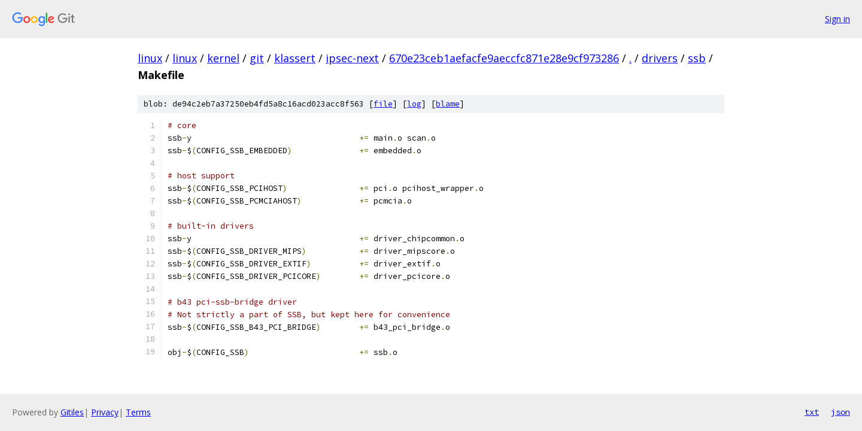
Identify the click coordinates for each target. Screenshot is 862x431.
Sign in (837, 19)
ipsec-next (352, 58)
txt (812, 411)
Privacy (105, 412)
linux (150, 58)
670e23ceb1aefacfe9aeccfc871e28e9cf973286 (504, 58)
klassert (294, 58)
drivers (660, 58)
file (383, 104)
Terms (138, 412)
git (257, 58)
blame (448, 104)
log (414, 104)
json (840, 411)
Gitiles (72, 412)
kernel (223, 58)
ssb (697, 58)
